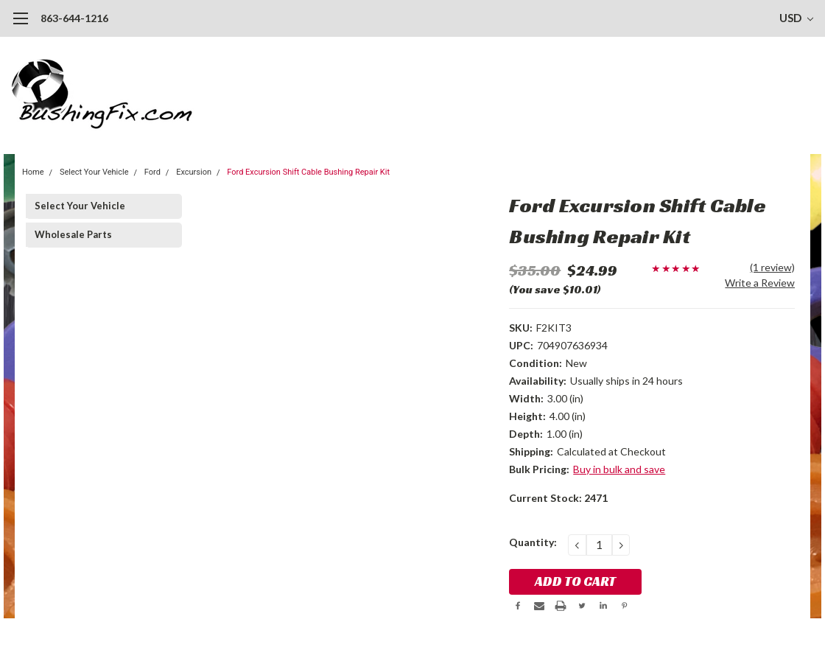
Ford (152, 172)
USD (796, 17)
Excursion (193, 172)
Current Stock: (558, 498)
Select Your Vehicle (94, 172)
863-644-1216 (74, 18)
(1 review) (772, 267)
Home (33, 172)
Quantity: (533, 542)
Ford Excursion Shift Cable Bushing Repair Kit (308, 172)
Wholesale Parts (73, 234)
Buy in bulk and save (619, 469)
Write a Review (760, 282)
